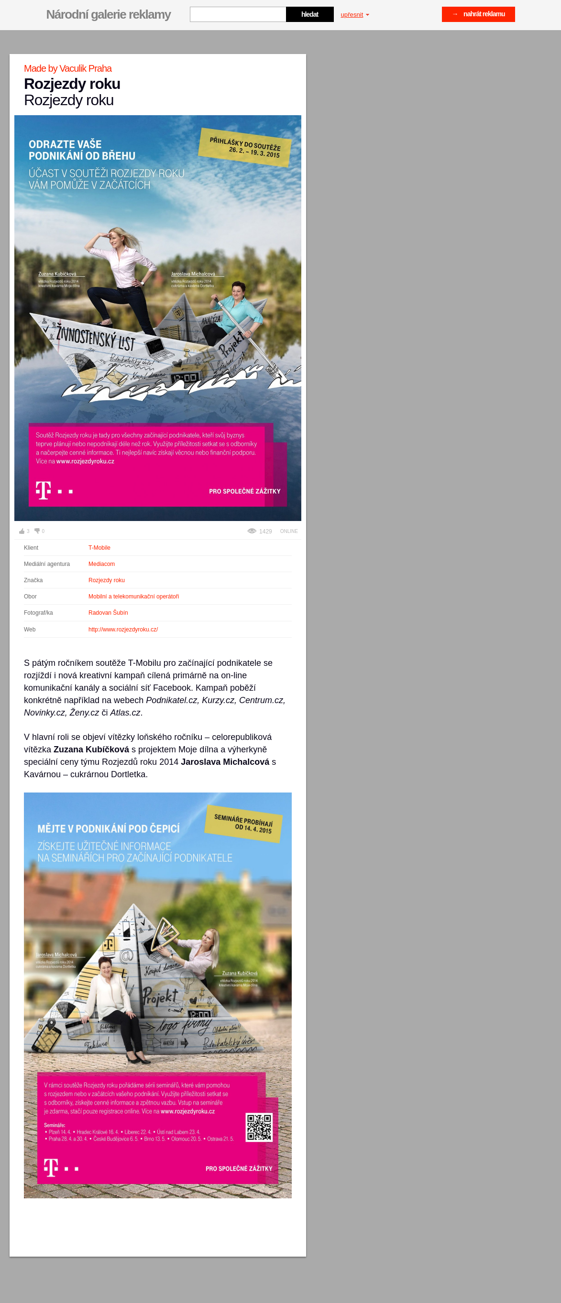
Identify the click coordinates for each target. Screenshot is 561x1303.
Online (289, 531)
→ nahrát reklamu (478, 14)
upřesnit (355, 14)
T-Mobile (99, 547)
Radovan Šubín (108, 612)
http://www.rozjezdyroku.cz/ (123, 629)
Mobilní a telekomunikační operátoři (133, 596)
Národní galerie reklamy (108, 14)
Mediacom (101, 564)
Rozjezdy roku (106, 580)
